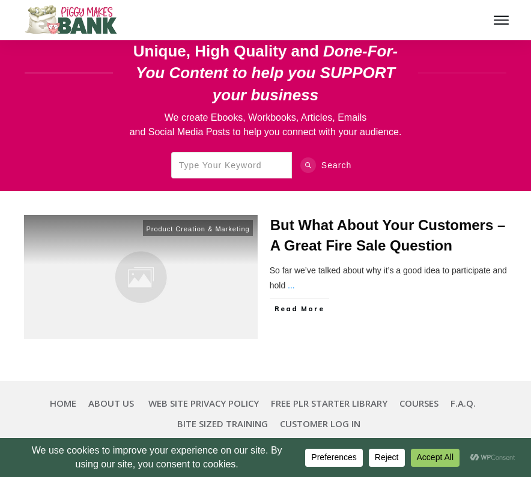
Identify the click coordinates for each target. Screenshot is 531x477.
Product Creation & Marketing (197, 228)
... (291, 285)
